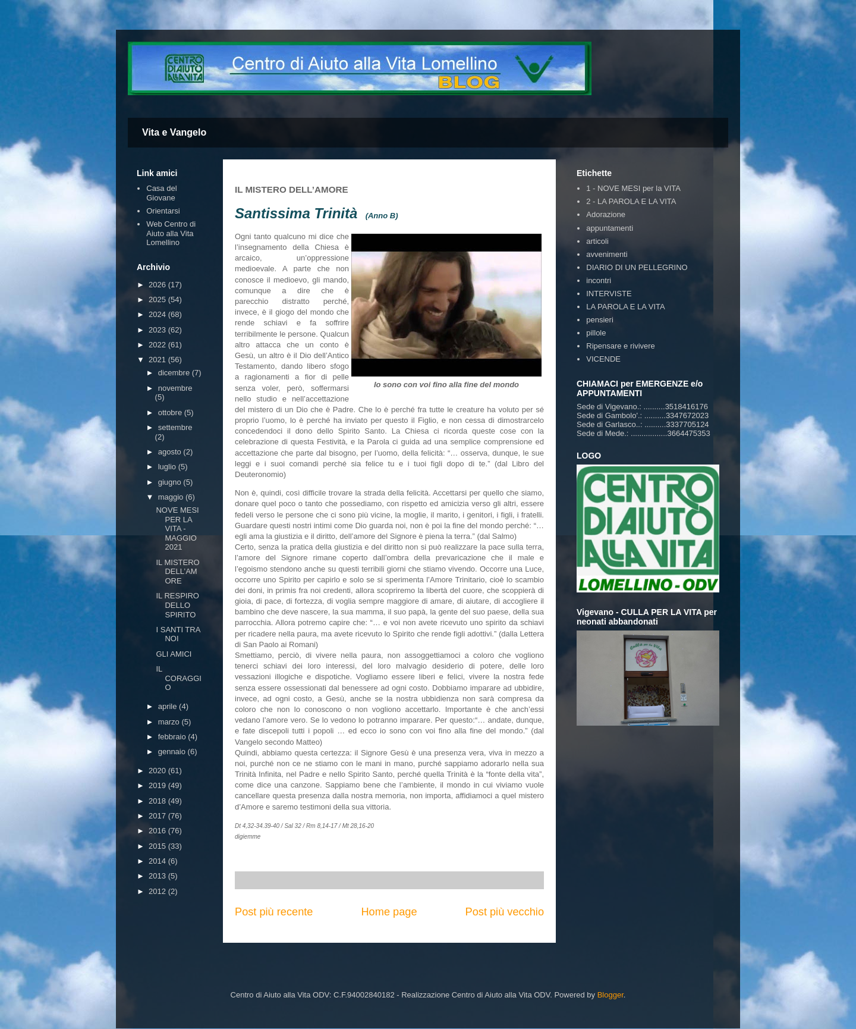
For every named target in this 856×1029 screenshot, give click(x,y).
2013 (158, 875)
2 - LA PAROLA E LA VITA (631, 201)
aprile (168, 706)
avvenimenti (606, 254)
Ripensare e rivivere (620, 345)
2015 (158, 846)
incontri (598, 280)
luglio (168, 466)
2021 (158, 359)
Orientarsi (163, 210)
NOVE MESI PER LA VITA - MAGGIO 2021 (177, 528)
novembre (175, 388)
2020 (158, 770)
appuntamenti (609, 228)
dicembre (175, 372)
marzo (170, 721)
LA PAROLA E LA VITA (625, 306)
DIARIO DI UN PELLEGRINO (636, 267)
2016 (158, 830)
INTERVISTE (608, 293)
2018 (158, 800)
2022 (158, 344)
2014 (158, 861)
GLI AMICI (173, 654)
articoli (597, 241)
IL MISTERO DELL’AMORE (177, 571)
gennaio (173, 751)
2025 (158, 299)
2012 (158, 891)
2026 (158, 284)
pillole (596, 332)
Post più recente (274, 912)
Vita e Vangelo (174, 132)
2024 (158, 314)
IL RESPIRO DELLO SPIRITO (177, 605)
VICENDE (603, 358)
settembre (175, 427)
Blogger (610, 994)
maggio (171, 496)
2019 (158, 785)
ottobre (171, 412)
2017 (158, 815)
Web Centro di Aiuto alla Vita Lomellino (171, 233)
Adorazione (605, 214)
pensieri (599, 319)
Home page (389, 912)
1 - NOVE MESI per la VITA (633, 188)
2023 (158, 329)
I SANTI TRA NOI (178, 634)
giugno (171, 482)
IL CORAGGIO (178, 678)
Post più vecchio (504, 912)
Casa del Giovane (161, 193)
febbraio (173, 736)
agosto (171, 451)
